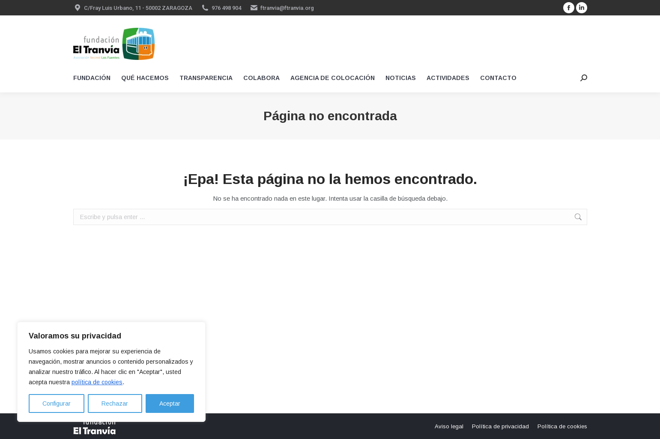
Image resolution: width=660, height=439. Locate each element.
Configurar (56, 403)
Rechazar (115, 403)
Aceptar (169, 403)
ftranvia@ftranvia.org (287, 8)
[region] (111, 372)
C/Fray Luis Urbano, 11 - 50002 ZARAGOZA (138, 8)
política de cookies (97, 382)
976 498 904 (226, 8)
